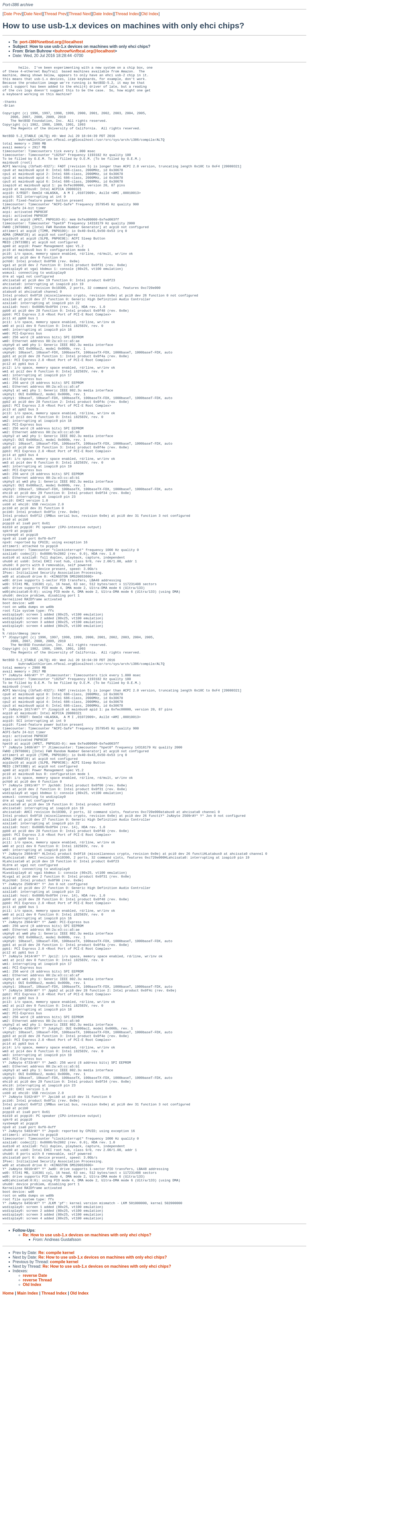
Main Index (27, 1524)
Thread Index (127, 14)
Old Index (149, 14)
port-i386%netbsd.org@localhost (51, 42)
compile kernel (64, 1493)
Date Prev (13, 14)
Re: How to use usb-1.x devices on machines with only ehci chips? (87, 1466)
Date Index (103, 14)
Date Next (33, 14)
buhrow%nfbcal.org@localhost (85, 51)
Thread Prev (55, 14)
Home (8, 1524)
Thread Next (80, 14)
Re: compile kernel (56, 1483)
